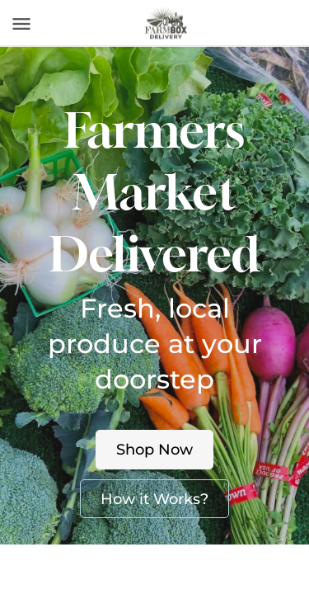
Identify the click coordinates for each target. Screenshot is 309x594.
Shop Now (154, 450)
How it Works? (154, 499)
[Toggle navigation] (21, 23)
